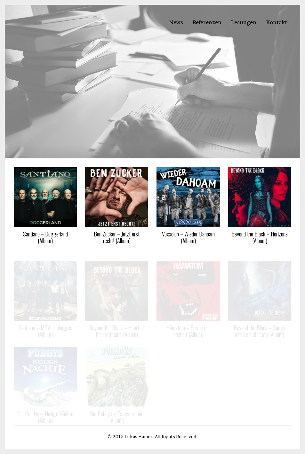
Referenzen (207, 22)
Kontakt (276, 22)
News (176, 22)
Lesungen (243, 22)
